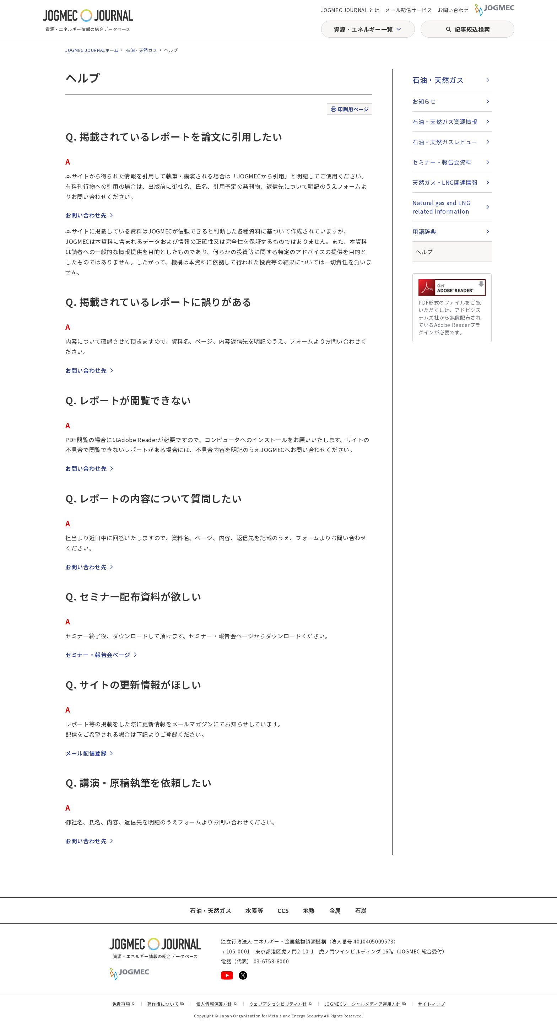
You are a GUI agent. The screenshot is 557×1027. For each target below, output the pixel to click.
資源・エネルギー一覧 (363, 29)
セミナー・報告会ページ (97, 654)
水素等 (254, 910)
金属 (335, 910)
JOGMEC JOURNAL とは (350, 10)
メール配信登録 (86, 753)
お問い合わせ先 (86, 215)
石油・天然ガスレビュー (444, 142)
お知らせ (424, 101)
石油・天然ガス (141, 50)
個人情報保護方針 (217, 1004)
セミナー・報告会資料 (441, 162)
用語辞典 (424, 231)
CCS (283, 910)
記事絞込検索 (472, 29)
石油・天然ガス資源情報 (444, 121)
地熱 (309, 910)
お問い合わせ (453, 10)
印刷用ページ (349, 109)
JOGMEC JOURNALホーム (92, 50)
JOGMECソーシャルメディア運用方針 (365, 1004)
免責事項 (124, 1004)
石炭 (361, 910)
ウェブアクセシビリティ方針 (281, 1004)
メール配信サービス (408, 10)
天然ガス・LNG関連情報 (445, 182)
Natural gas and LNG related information (441, 206)
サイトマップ (431, 1004)
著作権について (165, 1004)
